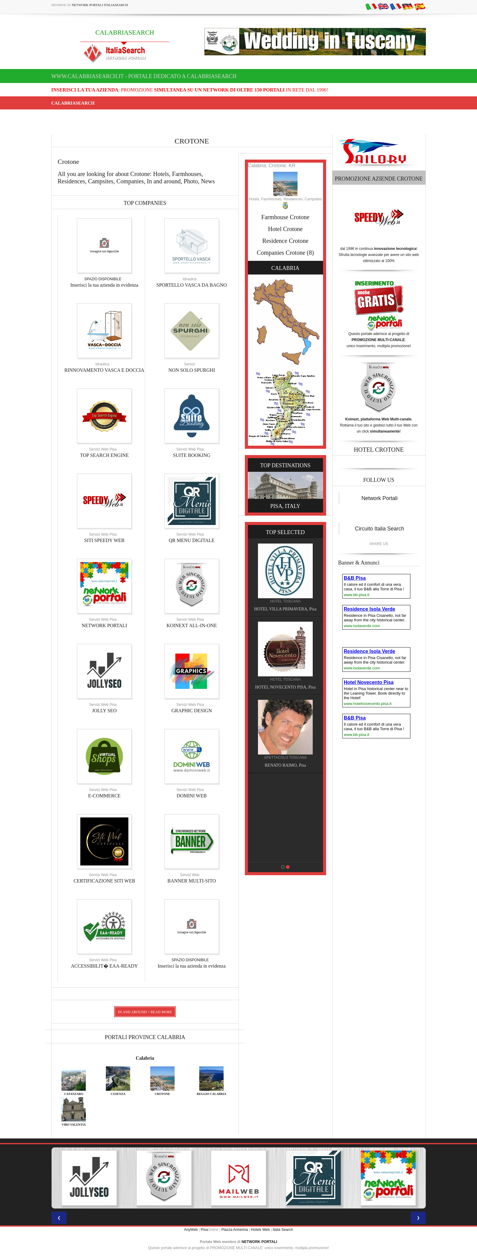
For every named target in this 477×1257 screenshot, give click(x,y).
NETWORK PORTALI (104, 625)
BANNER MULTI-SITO (191, 880)
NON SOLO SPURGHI (192, 370)
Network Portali (379, 498)
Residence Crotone (285, 240)
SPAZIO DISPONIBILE (102, 279)
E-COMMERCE (104, 795)
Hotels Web (260, 1230)
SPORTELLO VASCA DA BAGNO (191, 285)
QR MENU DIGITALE (192, 540)
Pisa (204, 1230)
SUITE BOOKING (191, 455)
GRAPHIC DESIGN (192, 710)
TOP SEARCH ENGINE (104, 455)
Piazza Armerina (234, 1230)
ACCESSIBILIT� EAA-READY (104, 966)
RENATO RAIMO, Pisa (285, 765)
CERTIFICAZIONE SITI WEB (104, 880)
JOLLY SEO (104, 710)
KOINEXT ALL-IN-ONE (191, 625)
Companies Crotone (281, 252)
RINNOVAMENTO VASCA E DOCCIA (104, 370)
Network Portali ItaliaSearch (100, 5)
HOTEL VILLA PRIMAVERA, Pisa (285, 609)
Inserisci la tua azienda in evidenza (104, 285)
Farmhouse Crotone (285, 217)
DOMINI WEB (192, 795)
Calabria (145, 1058)
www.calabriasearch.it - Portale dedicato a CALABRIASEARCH (144, 76)
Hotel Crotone (285, 229)
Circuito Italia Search (379, 529)
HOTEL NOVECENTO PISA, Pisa (285, 687)
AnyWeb (191, 1230)
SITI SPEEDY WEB (104, 540)
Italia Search (283, 1230)
